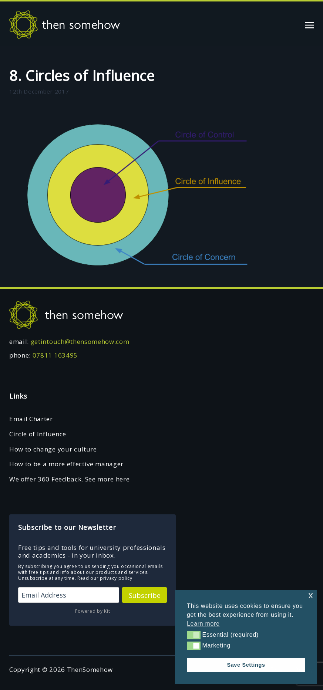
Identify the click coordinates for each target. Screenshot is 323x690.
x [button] (310, 595)
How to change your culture (53, 449)
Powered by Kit (92, 611)
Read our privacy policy (104, 578)
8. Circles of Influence (82, 75)
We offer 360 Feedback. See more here (69, 479)
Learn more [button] (203, 623)
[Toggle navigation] (309, 24)
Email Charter (31, 419)
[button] (194, 635)
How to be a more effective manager (66, 464)
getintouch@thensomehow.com (80, 341)
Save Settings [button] (246, 665)
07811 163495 (55, 355)
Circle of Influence (37, 434)
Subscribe (145, 595)
